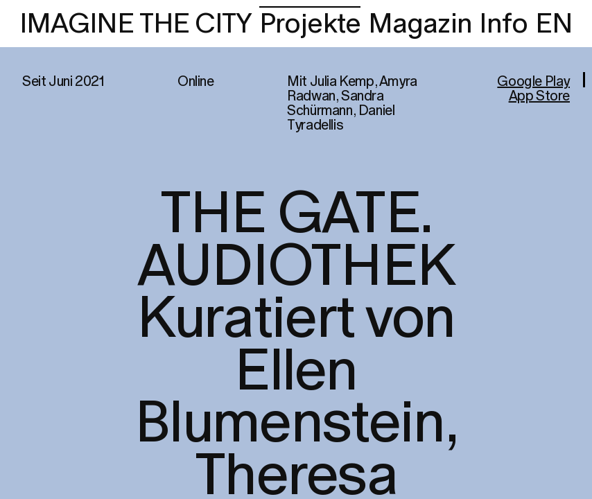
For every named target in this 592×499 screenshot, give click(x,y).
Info (503, 24)
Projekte (310, 24)
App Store (539, 96)
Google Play (533, 82)
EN (554, 24)
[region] (296, 249)
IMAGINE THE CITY (135, 24)
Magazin (420, 24)
